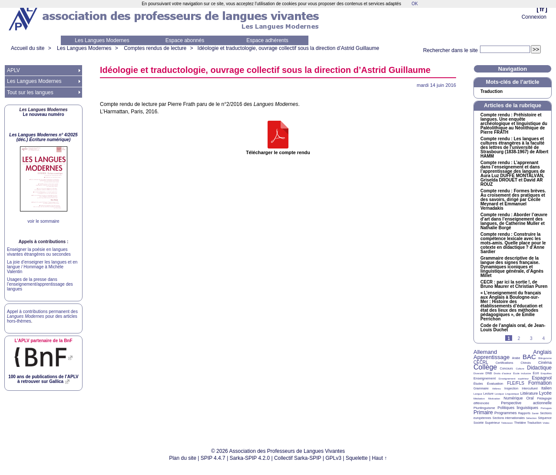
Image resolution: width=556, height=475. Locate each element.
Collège (485, 367)
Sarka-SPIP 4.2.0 (250, 458)
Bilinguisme (545, 358)
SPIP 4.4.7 (213, 458)
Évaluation (495, 384)
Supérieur (492, 423)
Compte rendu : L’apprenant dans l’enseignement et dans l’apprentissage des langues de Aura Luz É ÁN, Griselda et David (512, 174)
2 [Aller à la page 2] (519, 338)
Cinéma (545, 362)
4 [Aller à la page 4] (543, 338)
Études (478, 383)
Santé (535, 413)
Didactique (539, 368)
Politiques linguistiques (517, 408)
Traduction (491, 91)
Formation (540, 383)
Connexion (534, 17)
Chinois (526, 362)
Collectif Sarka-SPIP (297, 458)
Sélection (531, 418)
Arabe (516, 358)
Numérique (513, 398)
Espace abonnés (184, 40)
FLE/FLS (515, 383)
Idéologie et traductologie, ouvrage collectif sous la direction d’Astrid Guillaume (288, 48)
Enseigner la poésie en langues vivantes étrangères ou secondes (39, 252)
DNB (489, 373)
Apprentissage (491, 357)
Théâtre (520, 423)
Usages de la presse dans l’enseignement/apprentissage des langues (40, 284)
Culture (520, 368)
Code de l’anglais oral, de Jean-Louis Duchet (513, 327)
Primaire (483, 412)
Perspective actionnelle (526, 403)
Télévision (507, 423)
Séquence (545, 417)
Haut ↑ (379, 458)
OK (414, 3)
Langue (477, 394)
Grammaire (481, 388)
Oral (530, 398)
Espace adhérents (267, 40)
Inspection (511, 388)
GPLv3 (333, 458)
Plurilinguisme (484, 408)
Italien (546, 388)
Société (478, 422)
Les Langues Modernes (102, 40)
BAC (529, 356)
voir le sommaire (43, 221)
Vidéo (546, 423)
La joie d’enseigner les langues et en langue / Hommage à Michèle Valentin (42, 267)
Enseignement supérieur (514, 378)
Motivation (494, 398)
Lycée (545, 393)
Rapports (524, 413)
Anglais (542, 352)
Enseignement (484, 378)
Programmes (505, 413)
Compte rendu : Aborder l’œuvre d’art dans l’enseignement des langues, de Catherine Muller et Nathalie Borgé (513, 221)
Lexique (499, 394)
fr (541, 9)
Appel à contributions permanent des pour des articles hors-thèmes (42, 316)
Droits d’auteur (502, 373)
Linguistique (512, 394)
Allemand (485, 352)
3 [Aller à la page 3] (531, 338)
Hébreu (496, 388)
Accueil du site (27, 48)
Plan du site (182, 458)
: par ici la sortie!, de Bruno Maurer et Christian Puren (513, 284)
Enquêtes (546, 373)
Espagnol (542, 377)
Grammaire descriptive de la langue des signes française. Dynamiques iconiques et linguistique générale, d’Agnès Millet (511, 267)
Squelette (357, 458)
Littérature (529, 393)
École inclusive (522, 373)
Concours (506, 368)
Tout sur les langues (30, 92)
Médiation (479, 398)
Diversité (478, 373)
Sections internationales (509, 417)
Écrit (536, 373)
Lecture (488, 393)
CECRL (480, 362)
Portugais (546, 408)
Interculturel (530, 388)
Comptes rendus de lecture (155, 48)
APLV (13, 70)
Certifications (504, 362)
